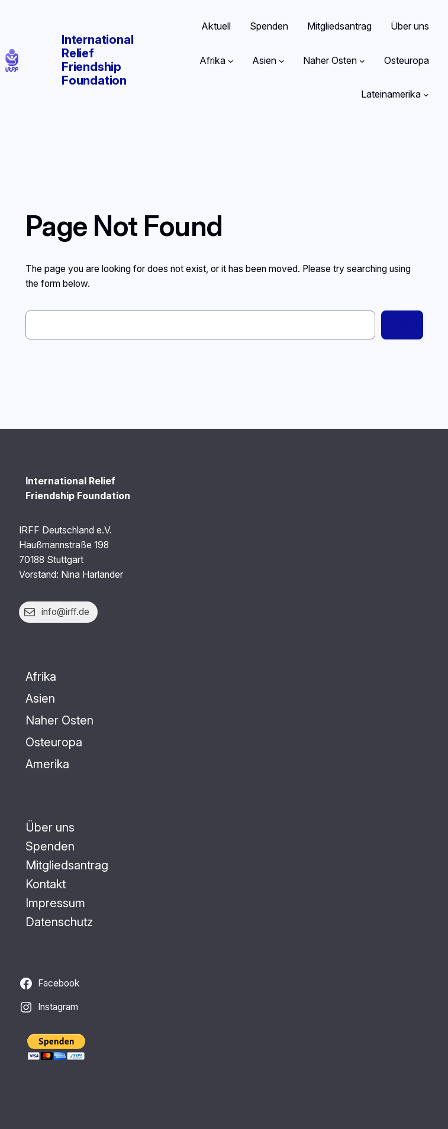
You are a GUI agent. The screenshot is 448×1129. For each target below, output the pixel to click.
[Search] (402, 324)
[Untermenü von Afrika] (231, 61)
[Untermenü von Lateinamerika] (426, 95)
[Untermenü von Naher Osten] (362, 61)
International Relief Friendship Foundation (97, 60)
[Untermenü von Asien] (282, 61)
